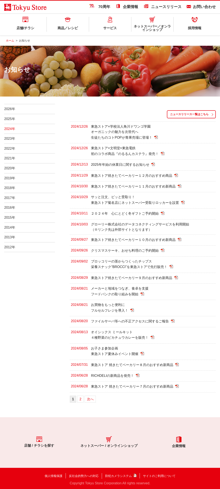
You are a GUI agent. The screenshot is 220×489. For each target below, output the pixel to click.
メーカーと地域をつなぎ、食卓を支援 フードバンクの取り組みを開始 (119, 291)
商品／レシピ (68, 28)
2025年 (9, 119)
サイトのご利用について (159, 476)
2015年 (9, 217)
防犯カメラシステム (118, 476)
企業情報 (130, 7)
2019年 (9, 178)
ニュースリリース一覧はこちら (189, 114)
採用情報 (194, 28)
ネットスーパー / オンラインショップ (109, 442)
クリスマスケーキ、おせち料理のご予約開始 (125, 251)
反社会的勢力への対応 (84, 476)
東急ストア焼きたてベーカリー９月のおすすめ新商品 (132, 278)
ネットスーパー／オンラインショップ (152, 28)
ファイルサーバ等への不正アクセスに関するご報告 (130, 321)
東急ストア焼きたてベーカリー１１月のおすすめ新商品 (133, 186)
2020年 (9, 168)
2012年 (9, 247)
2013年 (9, 237)
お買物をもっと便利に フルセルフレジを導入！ (110, 307)
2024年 (9, 129)
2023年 (9, 138)
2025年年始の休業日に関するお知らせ (120, 165)
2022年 (9, 148)
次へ (90, 399)
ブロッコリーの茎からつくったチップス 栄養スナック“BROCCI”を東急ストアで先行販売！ (129, 264)
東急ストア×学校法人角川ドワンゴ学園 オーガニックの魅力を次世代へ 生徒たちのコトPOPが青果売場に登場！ (122, 132)
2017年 (9, 198)
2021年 (9, 158)
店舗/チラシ (25, 28)
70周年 (99, 7)
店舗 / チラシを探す (39, 441)
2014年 (9, 227)
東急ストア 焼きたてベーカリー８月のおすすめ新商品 (132, 365)
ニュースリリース (166, 7)
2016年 (9, 207)
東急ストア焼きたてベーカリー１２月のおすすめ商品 (132, 175)
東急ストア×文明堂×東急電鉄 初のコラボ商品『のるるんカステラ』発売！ (125, 151)
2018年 (9, 188)
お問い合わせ (204, 7)
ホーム (10, 40)
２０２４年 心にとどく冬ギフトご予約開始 (125, 213)
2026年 (9, 109)
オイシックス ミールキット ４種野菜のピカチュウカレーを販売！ (120, 335)
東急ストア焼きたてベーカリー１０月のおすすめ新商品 (133, 240)
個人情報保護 (53, 476)
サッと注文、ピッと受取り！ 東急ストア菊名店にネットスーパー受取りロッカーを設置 (135, 199)
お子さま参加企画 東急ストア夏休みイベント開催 (115, 351)
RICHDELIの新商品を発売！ (113, 375)
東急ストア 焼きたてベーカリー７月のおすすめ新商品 (132, 386)
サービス (110, 28)
